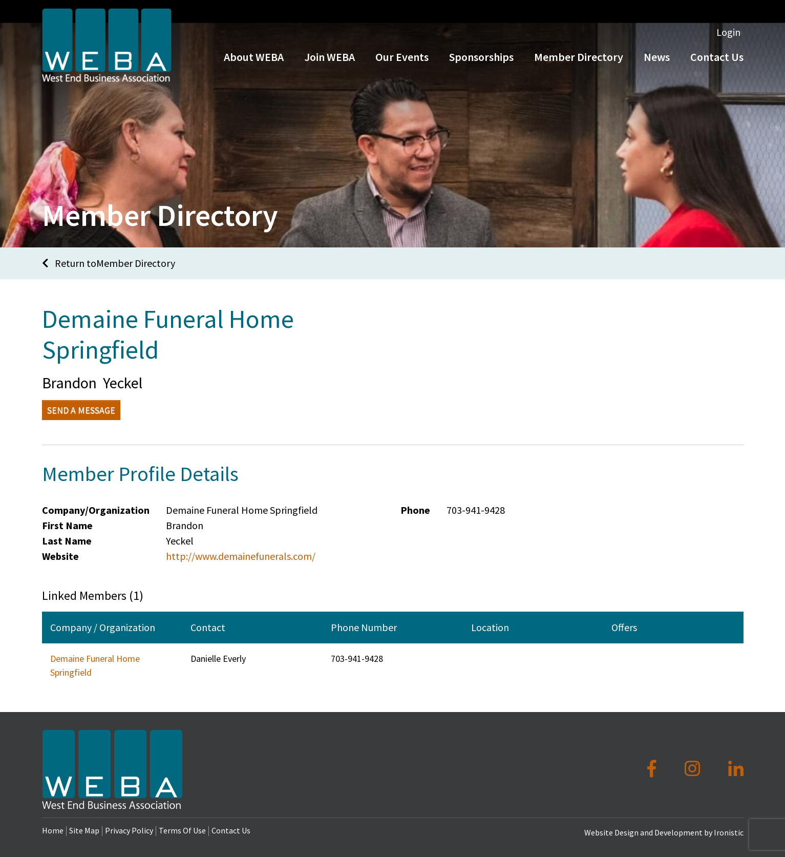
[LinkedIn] (736, 769)
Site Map (84, 830)
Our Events (402, 60)
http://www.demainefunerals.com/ (240, 556)
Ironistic (729, 832)
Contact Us (717, 60)
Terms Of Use (182, 830)
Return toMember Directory (108, 263)
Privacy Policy (129, 830)
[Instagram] (694, 769)
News (657, 60)
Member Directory (578, 60)
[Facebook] (653, 769)
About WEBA (254, 60)
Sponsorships (481, 60)
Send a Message (81, 410)
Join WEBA (329, 60)
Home (52, 830)
